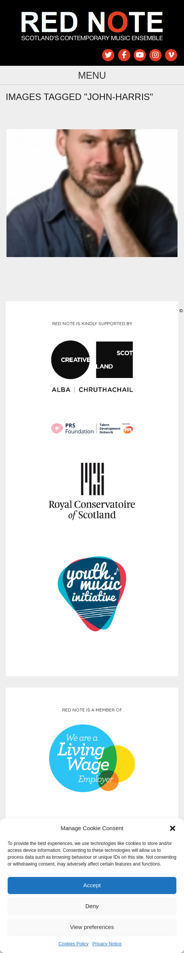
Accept (92, 885)
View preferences (92, 927)
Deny (92, 906)
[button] (172, 828)
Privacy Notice (107, 944)
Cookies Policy (74, 944)
